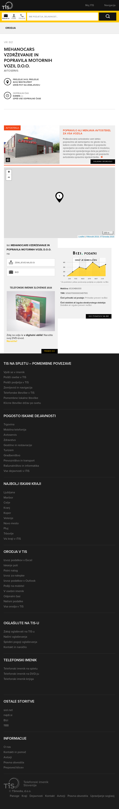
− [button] (9, 177)
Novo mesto (11, 523)
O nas (7, 747)
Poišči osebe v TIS (15, 377)
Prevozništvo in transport (19, 460)
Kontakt (50, 796)
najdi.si (8, 715)
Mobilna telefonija (15, 429)
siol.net (8, 710)
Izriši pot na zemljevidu (26, 85)
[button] (10, 5)
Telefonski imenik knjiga (19, 679)
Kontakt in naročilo (15, 647)
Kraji (24, 796)
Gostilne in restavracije (18, 445)
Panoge (14, 796)
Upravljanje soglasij (102, 796)
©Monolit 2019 (92, 237)
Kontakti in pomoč (15, 752)
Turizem (9, 450)
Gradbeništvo (12, 455)
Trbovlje (9, 533)
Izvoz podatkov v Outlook (19, 581)
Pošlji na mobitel (14, 586)
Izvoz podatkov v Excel (18, 560)
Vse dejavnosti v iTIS (16, 471)
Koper (7, 513)
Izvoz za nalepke (14, 575)
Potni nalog (11, 570)
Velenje (8, 518)
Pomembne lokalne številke (21, 398)
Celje (7, 502)
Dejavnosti (36, 796)
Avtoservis (10, 435)
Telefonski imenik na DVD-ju (21, 674)
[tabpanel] (59, 144)
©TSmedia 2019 (107, 237)
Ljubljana (9, 492)
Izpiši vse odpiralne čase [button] (27, 98)
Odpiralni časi (12, 596)
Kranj (7, 508)
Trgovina (9, 424)
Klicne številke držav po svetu (22, 403)
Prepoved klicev (14, 767)
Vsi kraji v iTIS (12, 539)
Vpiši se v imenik (14, 372)
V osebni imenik (14, 591)
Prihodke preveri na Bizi (96, 297)
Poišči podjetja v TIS (16, 382)
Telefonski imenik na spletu (21, 668)
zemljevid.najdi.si (25, 262)
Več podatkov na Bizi (99, 316)
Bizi (17, 272)
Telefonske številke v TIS (19, 393)
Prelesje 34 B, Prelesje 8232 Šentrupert (26, 81)
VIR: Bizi (8, 42)
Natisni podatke (13, 601)
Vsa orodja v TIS (13, 606)
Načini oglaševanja (15, 637)
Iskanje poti (11, 565)
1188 (6, 725)
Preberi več (49, 351)
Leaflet (81, 237)
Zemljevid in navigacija (18, 387)
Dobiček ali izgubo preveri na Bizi (76, 305)
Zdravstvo (10, 440)
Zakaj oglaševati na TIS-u (19, 631)
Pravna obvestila (14, 762)
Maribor (8, 497)
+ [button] (9, 172)
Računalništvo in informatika (21, 466)
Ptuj (6, 528)
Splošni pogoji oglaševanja (20, 642)
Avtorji (8, 757)
